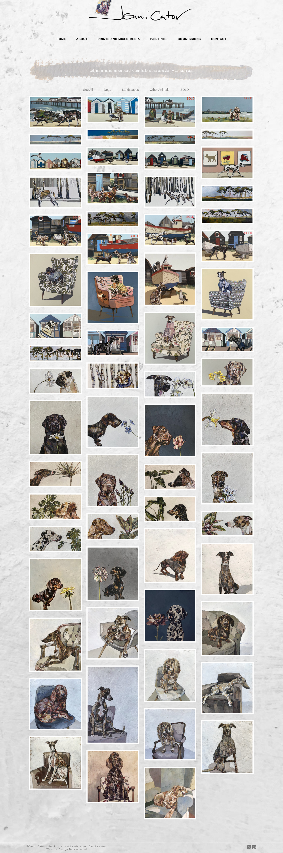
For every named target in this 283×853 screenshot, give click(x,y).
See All (88, 89)
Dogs (107, 89)
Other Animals (159, 89)
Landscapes (130, 89)
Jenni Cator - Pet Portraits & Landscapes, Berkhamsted (68, 846)
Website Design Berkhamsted (66, 849)
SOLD (184, 89)
